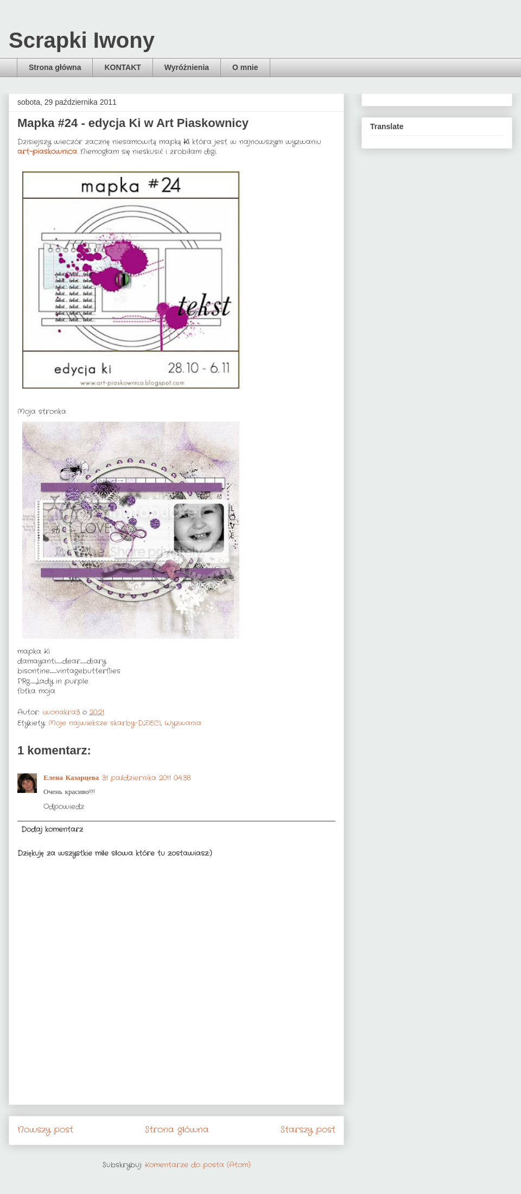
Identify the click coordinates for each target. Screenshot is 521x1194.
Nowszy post (45, 1130)
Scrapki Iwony (82, 40)
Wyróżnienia (186, 67)
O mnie (245, 67)
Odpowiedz (63, 807)
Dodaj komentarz (52, 829)
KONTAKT (122, 67)
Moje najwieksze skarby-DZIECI (104, 723)
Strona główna (55, 67)
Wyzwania (182, 723)
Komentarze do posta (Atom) (198, 1165)
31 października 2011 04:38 (146, 778)
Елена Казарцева (71, 778)
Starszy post (308, 1130)
